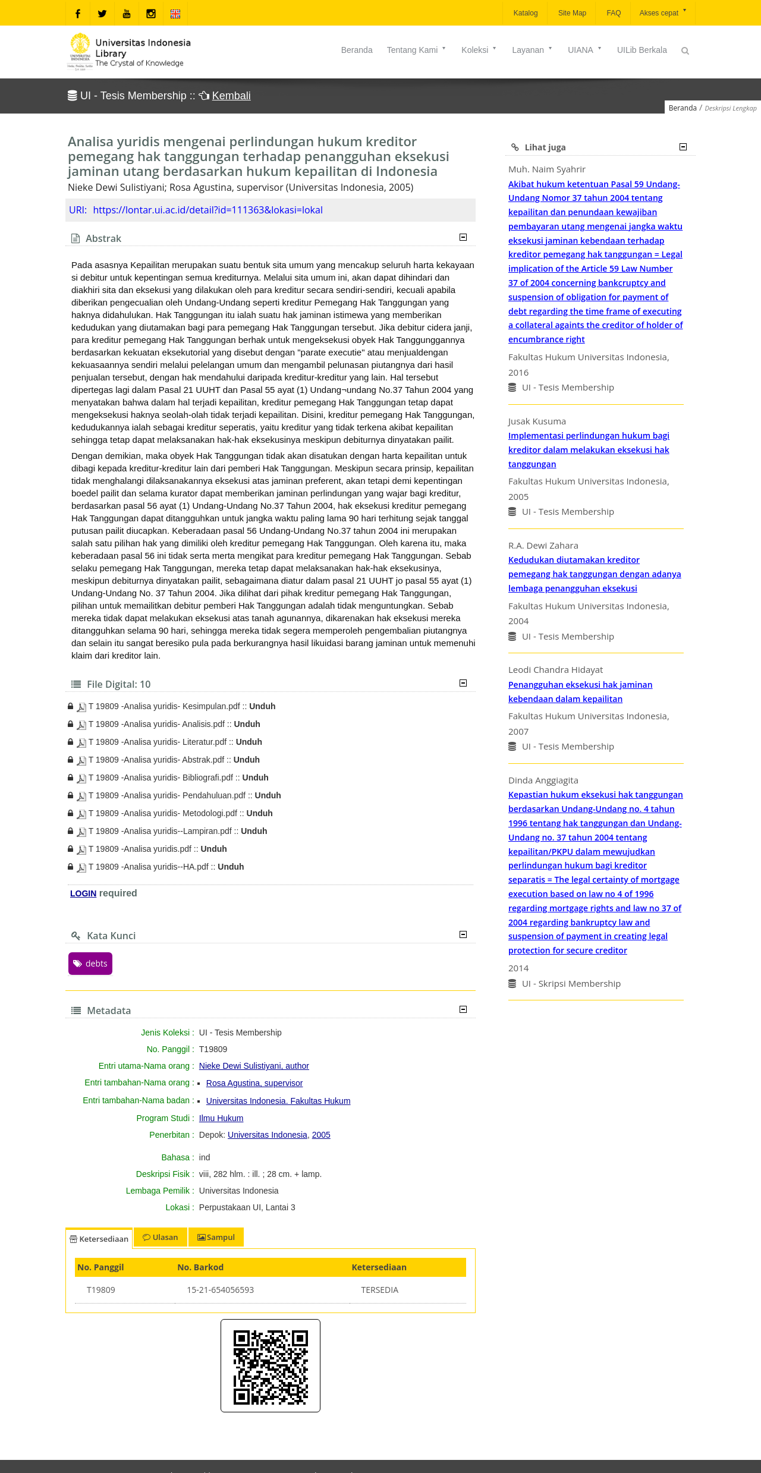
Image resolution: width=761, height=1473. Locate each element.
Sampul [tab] (216, 1237)
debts (90, 963)
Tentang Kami (417, 50)
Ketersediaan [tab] (99, 1238)
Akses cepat (664, 12)
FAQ (613, 13)
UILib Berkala (642, 50)
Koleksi (479, 50)
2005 (321, 1135)
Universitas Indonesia (267, 1135)
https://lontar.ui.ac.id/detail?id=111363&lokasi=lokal (208, 209)
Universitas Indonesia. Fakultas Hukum (278, 1101)
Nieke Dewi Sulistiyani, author (254, 1066)
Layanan (533, 50)
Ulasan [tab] (160, 1237)
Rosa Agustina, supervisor (254, 1083)
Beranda (357, 50)
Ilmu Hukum (221, 1118)
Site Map (571, 13)
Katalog (525, 13)
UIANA (585, 50)
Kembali (231, 96)
